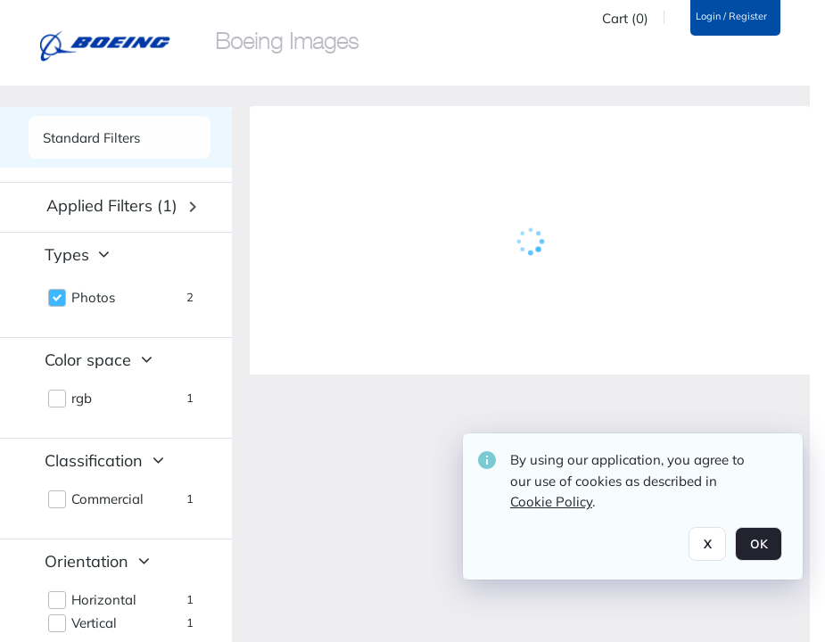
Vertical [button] (94, 623)
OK (758, 544)
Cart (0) (625, 19)
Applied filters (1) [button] (111, 205)
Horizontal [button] (103, 600)
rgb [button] (81, 399)
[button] (121, 207)
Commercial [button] (107, 499)
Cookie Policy (551, 501)
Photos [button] (93, 298)
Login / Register (731, 16)
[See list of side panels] (119, 137)
